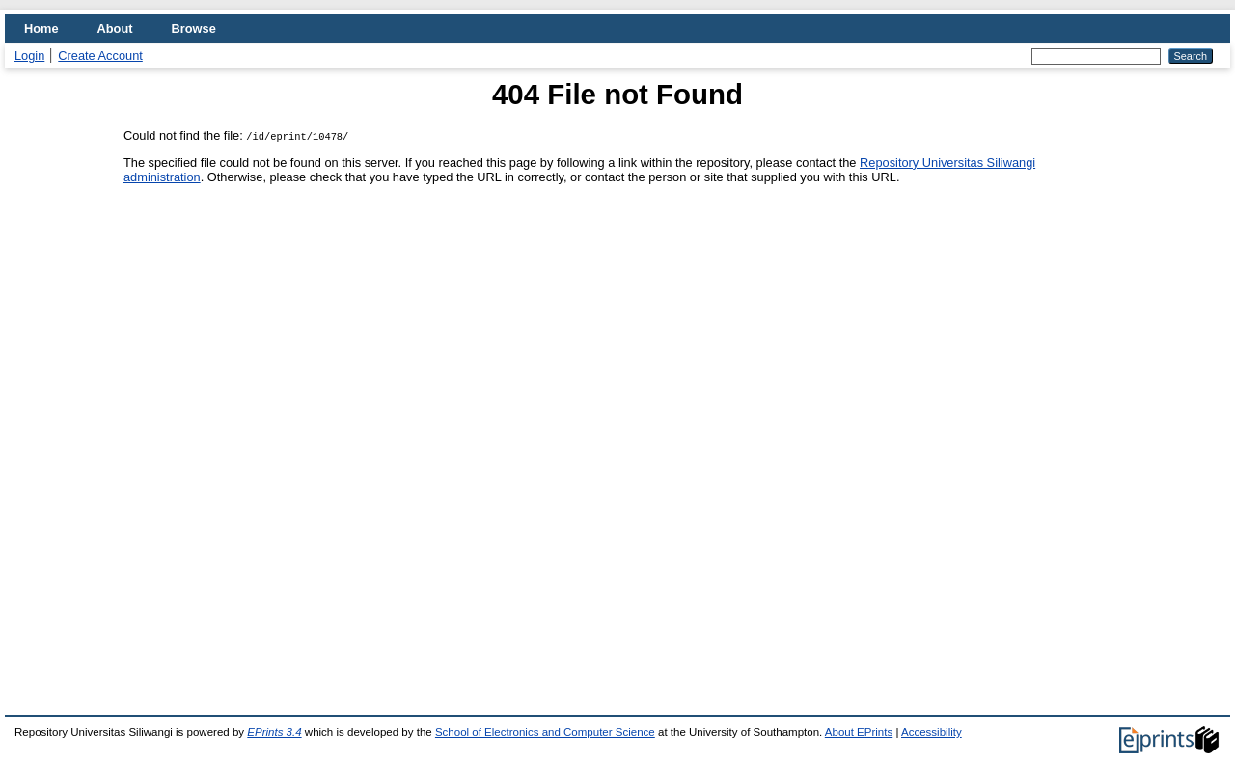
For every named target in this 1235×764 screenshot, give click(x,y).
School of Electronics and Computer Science (545, 732)
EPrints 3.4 (274, 732)
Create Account (100, 55)
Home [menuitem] (41, 28)
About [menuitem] (115, 28)
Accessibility (931, 732)
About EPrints (858, 732)
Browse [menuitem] (194, 28)
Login (29, 55)
